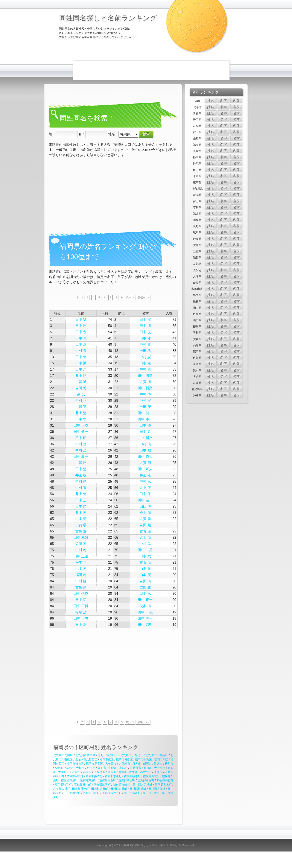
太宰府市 (64, 772)
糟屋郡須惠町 (132, 776)
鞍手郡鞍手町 (63, 784)
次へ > (130, 297)
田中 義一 (81, 456)
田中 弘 (145, 593)
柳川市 (169, 763)
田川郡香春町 (80, 788)
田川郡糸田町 (118, 788)
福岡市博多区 (124, 759)
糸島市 (158, 772)
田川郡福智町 (72, 793)
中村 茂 (81, 450)
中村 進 (81, 488)
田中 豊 (81, 332)
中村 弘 (145, 481)
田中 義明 (145, 624)
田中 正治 (81, 556)
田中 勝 (81, 326)
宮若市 (112, 772)
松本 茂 (145, 512)
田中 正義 (81, 425)
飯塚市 (147, 763)
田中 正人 (145, 469)
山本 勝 (81, 506)
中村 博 (145, 394)
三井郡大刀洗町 (142, 784)
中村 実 (145, 400)
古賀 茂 (145, 562)
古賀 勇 (145, 519)
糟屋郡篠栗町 (94, 776)
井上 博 (81, 512)
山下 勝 (145, 568)
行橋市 (91, 767)
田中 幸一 (145, 419)
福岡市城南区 (75, 763)
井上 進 (81, 494)
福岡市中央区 (143, 759)
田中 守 (145, 338)
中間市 (112, 767)
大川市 (80, 767)
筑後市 (69, 767)
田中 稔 (81, 319)
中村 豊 (81, 351)
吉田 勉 (145, 525)
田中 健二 (145, 413)
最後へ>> (143, 297)
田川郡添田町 (99, 788)
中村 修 (81, 444)
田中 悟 (81, 600)
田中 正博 (81, 606)
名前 (236, 101)
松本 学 (81, 562)
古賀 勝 (81, 463)
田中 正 (81, 500)
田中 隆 (145, 363)
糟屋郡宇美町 (75, 776)
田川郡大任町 (157, 788)
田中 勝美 (145, 375)
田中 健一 (81, 431)
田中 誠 (81, 363)
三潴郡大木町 (163, 784)
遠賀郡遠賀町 (145, 780)
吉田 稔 (145, 351)
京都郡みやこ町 (112, 793)
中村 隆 (81, 581)
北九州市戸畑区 (108, 755)
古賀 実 (81, 407)
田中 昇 (145, 431)
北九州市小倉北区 (131, 755)
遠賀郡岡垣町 (126, 780)
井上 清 (81, 413)
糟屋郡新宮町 (151, 776)
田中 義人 (145, 456)
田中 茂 (145, 332)
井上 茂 (145, 537)
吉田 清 (145, 581)
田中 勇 (81, 338)
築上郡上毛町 (151, 793)
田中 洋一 (145, 618)
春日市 (147, 767)
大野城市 (159, 767)
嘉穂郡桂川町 (82, 784)
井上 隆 (145, 475)
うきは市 (99, 772)
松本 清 (145, 606)
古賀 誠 (81, 382)
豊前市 (102, 767)
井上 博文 (145, 438)
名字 (223, 101)
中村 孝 (145, 544)
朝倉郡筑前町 (102, 784)
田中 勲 (145, 450)
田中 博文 (145, 388)
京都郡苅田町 (91, 793)
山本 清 (81, 519)
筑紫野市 (135, 767)
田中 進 (81, 357)
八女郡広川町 (61, 788)
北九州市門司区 (63, 755)
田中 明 (81, 438)
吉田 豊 (145, 587)
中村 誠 (145, 357)
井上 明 (81, 475)
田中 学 (81, 419)
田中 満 (81, 369)
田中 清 (81, 344)
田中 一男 (145, 550)
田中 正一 (145, 600)
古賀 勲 (81, 587)
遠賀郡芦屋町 (88, 780)
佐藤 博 (81, 544)
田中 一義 (145, 612)
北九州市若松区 (85, 755)
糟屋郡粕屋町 (69, 780)
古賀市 (76, 772)
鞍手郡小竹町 (165, 780)
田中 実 (145, 319)
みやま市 (146, 772)
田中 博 (145, 326)
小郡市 (123, 767)
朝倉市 (133, 772)
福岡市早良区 (94, 763)
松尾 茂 (81, 612)
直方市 (136, 763)
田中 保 (145, 494)
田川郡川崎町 (137, 788)
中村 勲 (81, 481)
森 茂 (81, 394)
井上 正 (145, 488)
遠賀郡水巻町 (107, 780)
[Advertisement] (151, 70)
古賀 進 (145, 531)
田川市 (158, 763)
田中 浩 (81, 624)
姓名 (210, 101)
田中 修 (145, 425)
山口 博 (145, 506)
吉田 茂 (145, 407)
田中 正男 (81, 618)
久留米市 (124, 763)
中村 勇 (145, 369)
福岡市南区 (161, 759)
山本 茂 (145, 575)
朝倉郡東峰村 (121, 784)
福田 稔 (81, 575)
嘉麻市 (123, 772)
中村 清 (145, 444)
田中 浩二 (145, 500)
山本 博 (81, 568)
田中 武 (145, 556)
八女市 (59, 767)
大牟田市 (110, 763)
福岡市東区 (107, 759)
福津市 (87, 772)
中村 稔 (81, 550)
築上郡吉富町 (132, 793)
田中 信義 (81, 593)
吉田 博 (81, 388)
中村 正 (81, 400)
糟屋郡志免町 (113, 776)
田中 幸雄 (81, 537)
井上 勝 (81, 375)
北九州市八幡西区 (86, 759)
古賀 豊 (81, 531)
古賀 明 (145, 463)
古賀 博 (145, 382)
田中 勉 (81, 469)
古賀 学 (81, 525)
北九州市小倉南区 (156, 755)
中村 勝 (145, 344)
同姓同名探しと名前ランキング (108, 18)
